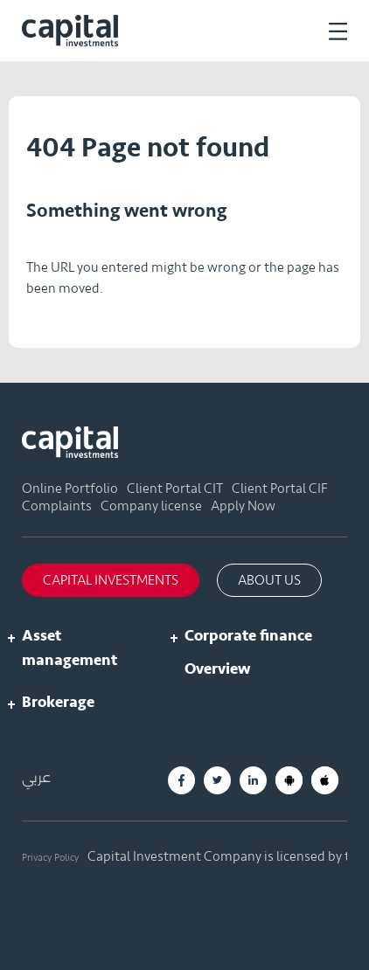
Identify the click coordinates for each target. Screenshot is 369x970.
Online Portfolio (70, 488)
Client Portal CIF (280, 488)
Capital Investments (110, 580)
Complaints (57, 506)
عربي (36, 777)
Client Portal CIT (175, 488)
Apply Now (243, 506)
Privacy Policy (50, 857)
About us (269, 580)
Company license (151, 506)
